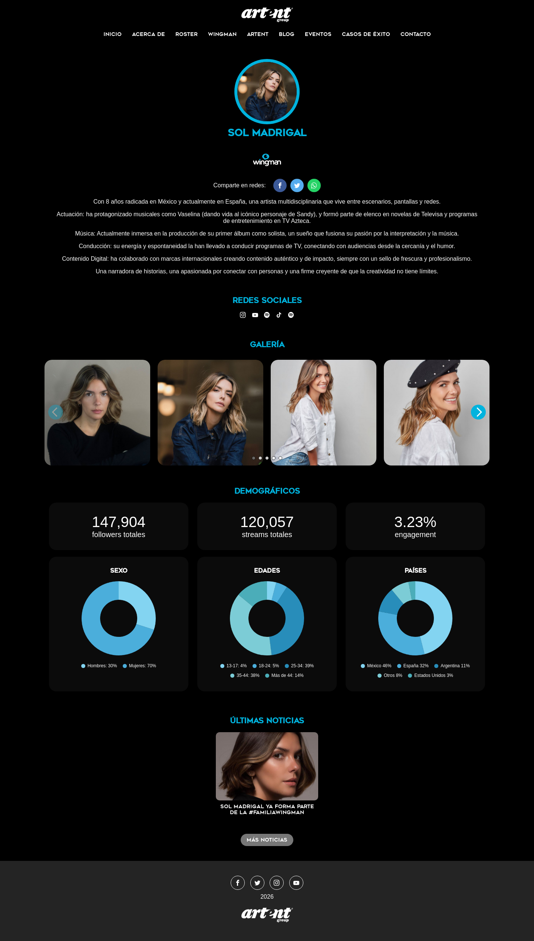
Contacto (415, 34)
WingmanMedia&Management (267, 14)
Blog (286, 34)
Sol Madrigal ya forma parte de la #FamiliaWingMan (267, 809)
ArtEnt (257, 34)
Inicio (112, 34)
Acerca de (148, 34)
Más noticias (267, 840)
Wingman (222, 34)
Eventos (318, 34)
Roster (186, 34)
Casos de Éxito (366, 34)
